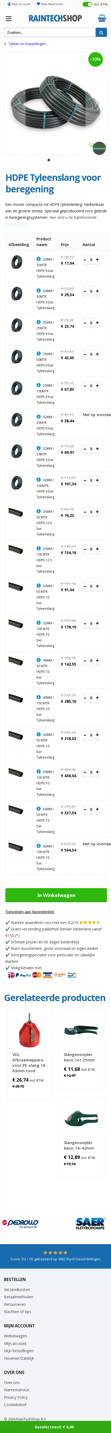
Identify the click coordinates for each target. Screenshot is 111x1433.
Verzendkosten (17, 1289)
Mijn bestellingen (19, 1350)
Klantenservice (16, 1389)
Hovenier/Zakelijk (19, 1358)
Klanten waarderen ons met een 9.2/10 (45, 922)
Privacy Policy (16, 1397)
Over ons (12, 1382)
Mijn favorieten (52, 4)
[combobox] (50, 32)
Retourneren (15, 1304)
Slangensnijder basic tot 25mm (79, 1057)
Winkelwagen (15, 1335)
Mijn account (21, 4)
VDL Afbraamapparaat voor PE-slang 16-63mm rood (29, 1062)
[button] (14, 103)
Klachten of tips (17, 1311)
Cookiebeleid (15, 1404)
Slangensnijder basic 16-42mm (79, 1145)
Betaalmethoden (18, 1296)
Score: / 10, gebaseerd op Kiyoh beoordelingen (55, 1259)
